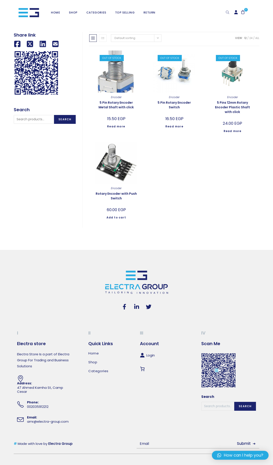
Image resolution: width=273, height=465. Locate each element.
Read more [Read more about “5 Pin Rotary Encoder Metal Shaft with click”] (116, 126)
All (257, 38)
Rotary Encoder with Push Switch (116, 195)
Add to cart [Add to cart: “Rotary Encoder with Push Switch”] (116, 217)
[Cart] (143, 369)
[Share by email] (55, 44)
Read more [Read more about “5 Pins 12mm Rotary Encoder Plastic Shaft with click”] (233, 131)
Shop (92, 362)
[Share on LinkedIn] (42, 44)
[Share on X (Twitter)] (30, 44)
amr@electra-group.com (48, 421)
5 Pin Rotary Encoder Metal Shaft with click (116, 104)
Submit (244, 443)
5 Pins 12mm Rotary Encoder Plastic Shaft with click (232, 107)
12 (245, 38)
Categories (98, 371)
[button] (240, 455)
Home (93, 353)
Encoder (116, 97)
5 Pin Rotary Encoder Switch (174, 104)
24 (251, 38)
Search (64, 119)
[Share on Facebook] (17, 44)
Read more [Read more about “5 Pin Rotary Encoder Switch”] (174, 126)
